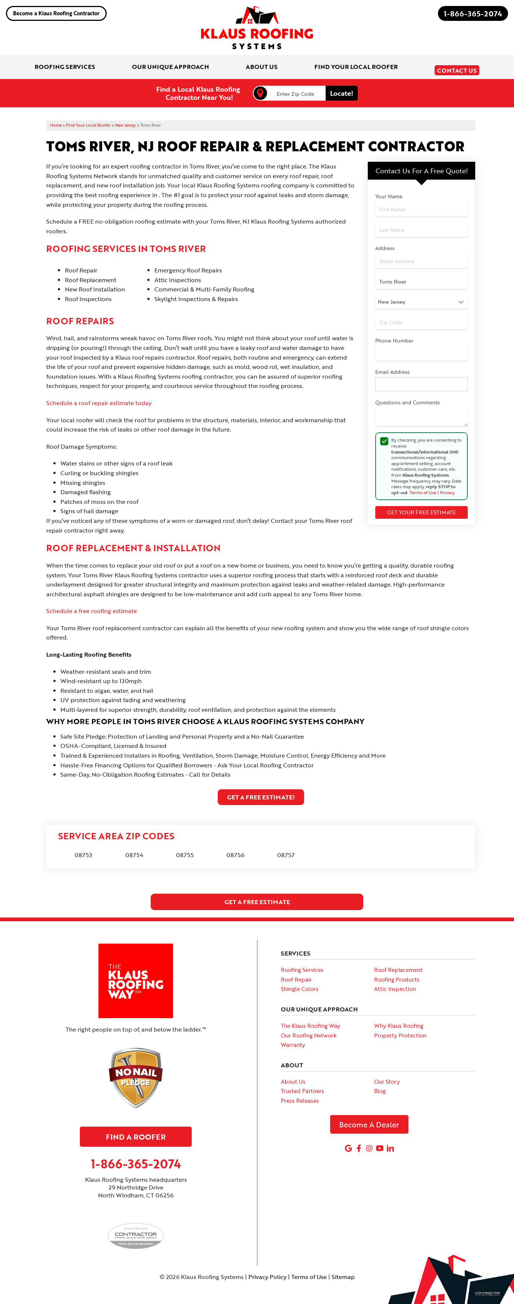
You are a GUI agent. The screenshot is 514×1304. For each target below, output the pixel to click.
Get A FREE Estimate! (261, 791)
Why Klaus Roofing (398, 1020)
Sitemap (343, 1271)
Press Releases (300, 1095)
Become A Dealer (369, 1119)
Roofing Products (397, 974)
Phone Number (394, 336)
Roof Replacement (398, 965)
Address (385, 243)
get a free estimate (257, 897)
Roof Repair (296, 974)
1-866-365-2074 (473, 13)
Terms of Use (423, 487)
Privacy (447, 487)
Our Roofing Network (308, 1030)
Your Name (388, 191)
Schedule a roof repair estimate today (98, 397)
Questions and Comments (407, 397)
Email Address (392, 366)
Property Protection (400, 1030)
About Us (293, 1076)
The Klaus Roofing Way (310, 1020)
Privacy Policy (267, 1271)
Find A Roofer (136, 1131)
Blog (380, 1086)
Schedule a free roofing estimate (91, 606)
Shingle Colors (300, 984)
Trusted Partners (302, 1086)
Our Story (387, 1076)
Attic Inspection (395, 984)
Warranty (293, 1040)
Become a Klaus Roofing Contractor (56, 13)
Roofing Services (302, 965)
